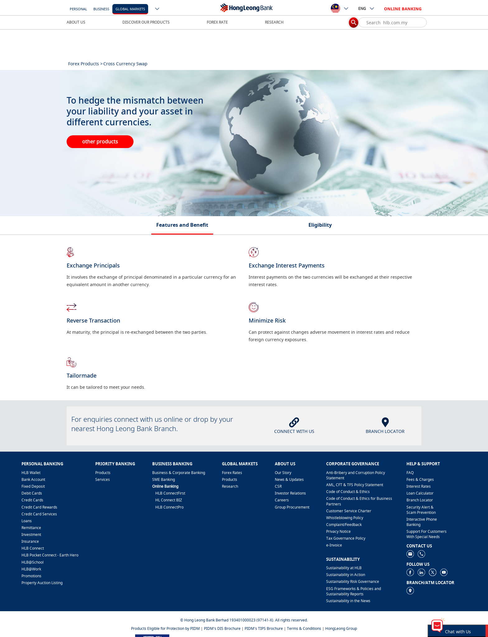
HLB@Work (31, 569)
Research (230, 486)
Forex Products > (85, 64)
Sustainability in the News (348, 600)
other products (100, 141)
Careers (282, 500)
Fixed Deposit (33, 486)
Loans (26, 520)
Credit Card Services (39, 514)
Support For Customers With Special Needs (426, 534)
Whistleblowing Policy (344, 517)
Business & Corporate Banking (178, 472)
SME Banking (163, 479)
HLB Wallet (30, 472)
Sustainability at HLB (344, 567)
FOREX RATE (217, 22)
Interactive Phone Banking (421, 522)
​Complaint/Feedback (344, 524)
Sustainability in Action (345, 574)
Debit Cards (31, 493)
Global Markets (130, 9)
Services (102, 479)
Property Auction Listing (42, 582)
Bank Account (33, 479)
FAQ (410, 472)
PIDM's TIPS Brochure (264, 628)
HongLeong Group (341, 628)
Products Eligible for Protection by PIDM (165, 628)
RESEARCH (274, 22)
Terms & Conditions (304, 628)
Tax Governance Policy (345, 538)
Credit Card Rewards (39, 507)
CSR (278, 486)
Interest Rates (418, 486)
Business (101, 9)
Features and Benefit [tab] (182, 224)
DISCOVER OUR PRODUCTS (146, 22)
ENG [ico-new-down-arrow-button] (366, 8)
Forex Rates (232, 472)
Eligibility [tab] (320, 224)
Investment (31, 534)
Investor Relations (290, 493)
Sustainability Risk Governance (352, 581)
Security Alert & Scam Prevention (421, 509)
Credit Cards (32, 500)
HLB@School (32, 562)
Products (102, 472)
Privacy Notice (338, 531)
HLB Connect (32, 548)
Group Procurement (292, 507)
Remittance (31, 527)
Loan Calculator (420, 493)
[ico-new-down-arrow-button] (157, 9)
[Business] (101, 9)
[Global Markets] (130, 9)
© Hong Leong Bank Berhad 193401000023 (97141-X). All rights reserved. (244, 620)
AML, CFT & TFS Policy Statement (354, 484)
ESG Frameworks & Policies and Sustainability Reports (353, 591)
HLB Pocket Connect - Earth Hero (49, 555)
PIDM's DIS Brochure (222, 628)
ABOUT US (76, 22)
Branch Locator (419, 500)
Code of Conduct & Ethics (348, 491)
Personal (78, 9)
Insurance (30, 541)
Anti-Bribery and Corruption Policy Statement (355, 475)
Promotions (31, 576)
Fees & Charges (420, 479)
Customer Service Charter (348, 511)
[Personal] (78, 9)
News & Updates (289, 479)
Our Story (283, 472)
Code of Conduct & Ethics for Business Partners (359, 501)
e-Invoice (334, 545)
